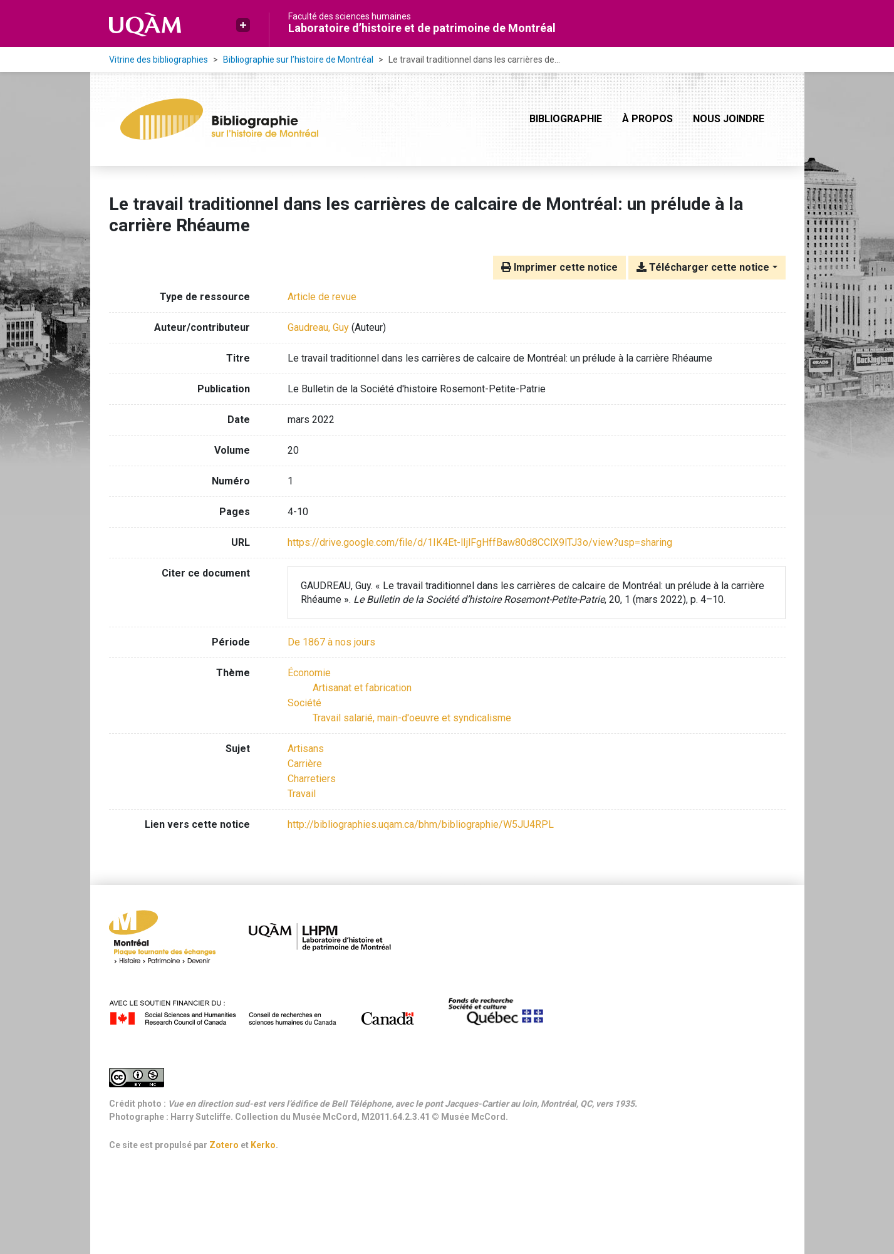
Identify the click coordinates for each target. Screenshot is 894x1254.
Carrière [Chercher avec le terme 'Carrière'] (305, 764)
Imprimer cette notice (559, 267)
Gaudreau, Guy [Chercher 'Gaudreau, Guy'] (318, 327)
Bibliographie (565, 119)
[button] (243, 25)
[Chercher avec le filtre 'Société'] (304, 703)
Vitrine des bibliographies (158, 60)
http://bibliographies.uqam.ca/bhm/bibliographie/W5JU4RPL (421, 824)
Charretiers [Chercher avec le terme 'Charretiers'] (312, 779)
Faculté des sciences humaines (349, 16)
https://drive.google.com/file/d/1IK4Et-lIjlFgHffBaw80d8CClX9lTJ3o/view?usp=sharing (480, 542)
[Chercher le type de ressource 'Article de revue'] (322, 297)
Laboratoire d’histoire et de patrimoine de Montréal (422, 27)
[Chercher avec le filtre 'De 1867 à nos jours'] (331, 642)
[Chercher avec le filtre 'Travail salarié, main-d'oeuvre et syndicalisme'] (412, 718)
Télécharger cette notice (703, 267)
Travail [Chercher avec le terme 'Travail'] (302, 794)
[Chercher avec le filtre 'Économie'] (309, 673)
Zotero (224, 1145)
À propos (647, 119)
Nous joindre (728, 119)
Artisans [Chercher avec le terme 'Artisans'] (306, 749)
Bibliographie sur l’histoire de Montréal (298, 60)
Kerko (263, 1145)
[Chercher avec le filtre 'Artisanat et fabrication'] (362, 688)
